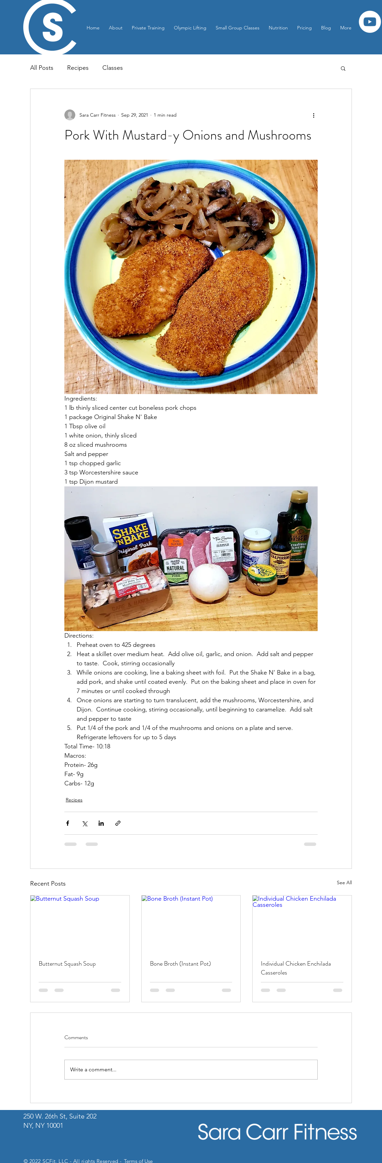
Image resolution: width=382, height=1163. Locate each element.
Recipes (78, 67)
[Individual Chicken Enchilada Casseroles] (302, 923)
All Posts (41, 67)
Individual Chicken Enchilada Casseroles (296, 968)
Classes (112, 67)
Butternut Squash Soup (67, 963)
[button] (343, 68)
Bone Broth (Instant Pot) (180, 963)
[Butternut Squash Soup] (79, 923)
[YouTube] (370, 22)
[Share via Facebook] (67, 823)
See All (344, 882)
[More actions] (313, 115)
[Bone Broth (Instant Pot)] (191, 923)
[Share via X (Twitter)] (84, 823)
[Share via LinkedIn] (101, 823)
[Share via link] (118, 823)
